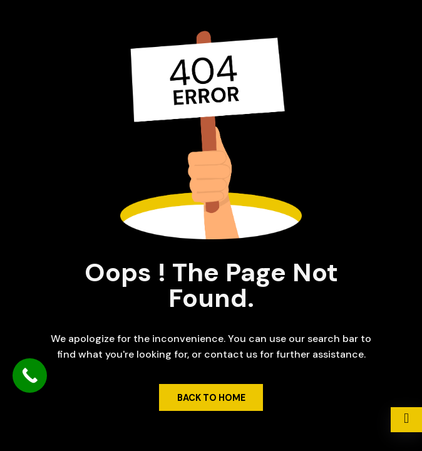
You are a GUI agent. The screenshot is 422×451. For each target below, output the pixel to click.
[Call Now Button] (30, 375)
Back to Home (211, 397)
